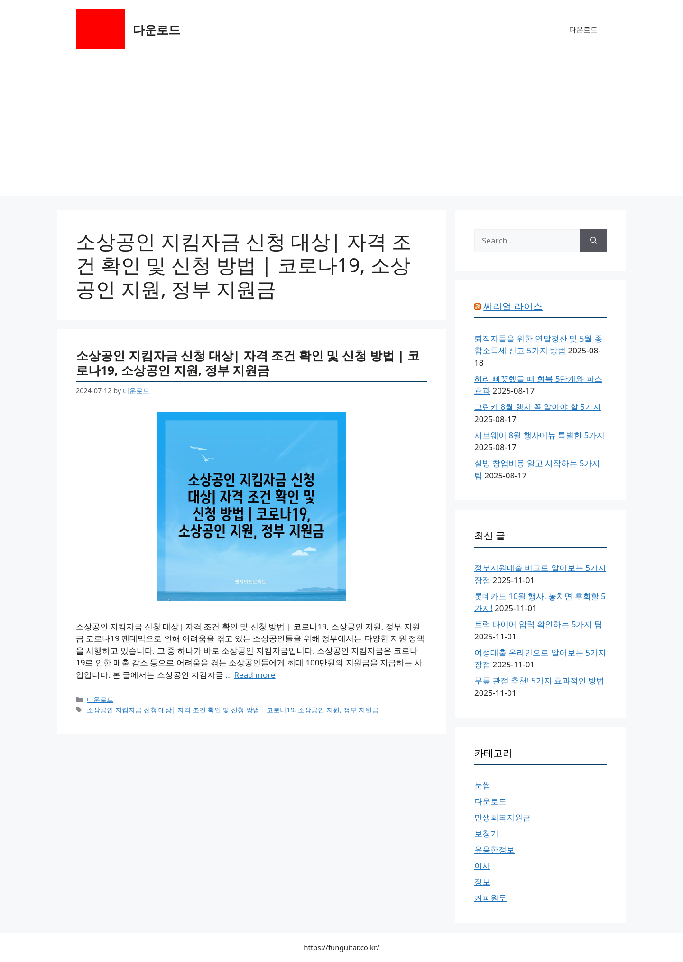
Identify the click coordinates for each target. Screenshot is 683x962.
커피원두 (490, 897)
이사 (482, 865)
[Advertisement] (341, 129)
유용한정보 (494, 849)
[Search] (593, 240)
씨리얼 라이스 (513, 306)
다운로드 (156, 29)
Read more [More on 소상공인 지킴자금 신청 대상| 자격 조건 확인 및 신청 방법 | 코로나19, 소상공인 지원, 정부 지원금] (255, 674)
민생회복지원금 (502, 817)
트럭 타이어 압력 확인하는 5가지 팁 (538, 624)
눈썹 (482, 785)
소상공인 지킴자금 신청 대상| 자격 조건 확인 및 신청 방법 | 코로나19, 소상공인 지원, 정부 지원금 (248, 362)
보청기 (486, 833)
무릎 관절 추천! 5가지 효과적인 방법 (539, 680)
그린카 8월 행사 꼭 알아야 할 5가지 (537, 406)
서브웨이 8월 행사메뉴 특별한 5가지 (539, 435)
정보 (482, 881)
